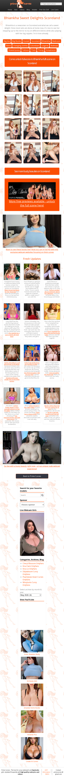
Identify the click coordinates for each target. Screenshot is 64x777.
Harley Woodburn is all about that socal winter (12, 363)
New (15, 10)
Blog (28, 10)
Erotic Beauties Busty (32, 653)
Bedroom (56, 41)
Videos (22, 10)
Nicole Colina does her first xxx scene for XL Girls (52, 407)
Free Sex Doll (44, 10)
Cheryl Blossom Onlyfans (33, 563)
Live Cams (54, 10)
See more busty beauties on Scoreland (32, 171)
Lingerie (44, 45)
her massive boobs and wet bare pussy (12, 417)
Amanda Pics (32, 733)
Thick (33, 50)
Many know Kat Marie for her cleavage (12, 291)
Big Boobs (16, 41)
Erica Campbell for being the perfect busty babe (52, 333)
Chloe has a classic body (32, 413)
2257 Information (46, 771)
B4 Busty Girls (32, 680)
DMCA (47, 774)
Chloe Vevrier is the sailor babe (31, 406)
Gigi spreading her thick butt (51, 373)
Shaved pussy (14, 50)
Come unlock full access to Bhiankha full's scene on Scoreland (32, 61)
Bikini (8, 45)
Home (10, 10)
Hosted (26, 41)
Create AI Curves (32, 760)
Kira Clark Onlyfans (31, 566)
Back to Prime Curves (32, 476)
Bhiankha (46, 41)
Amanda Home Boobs (32, 706)
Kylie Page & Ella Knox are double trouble (32, 363)
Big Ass (7, 41)
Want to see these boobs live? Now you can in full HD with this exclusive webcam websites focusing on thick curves (32, 249)
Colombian (34, 45)
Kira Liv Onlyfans (30, 569)
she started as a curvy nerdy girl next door (12, 334)
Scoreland (35, 41)
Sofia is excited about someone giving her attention (52, 291)
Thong (41, 50)
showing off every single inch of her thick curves (12, 379)
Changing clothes (20, 45)
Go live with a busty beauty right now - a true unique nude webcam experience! (32, 466)
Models (34, 10)
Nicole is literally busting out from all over (52, 414)
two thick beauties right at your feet (32, 373)
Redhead (54, 45)
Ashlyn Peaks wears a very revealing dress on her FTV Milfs (12, 408)
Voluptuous (51, 50)
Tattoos (25, 50)
